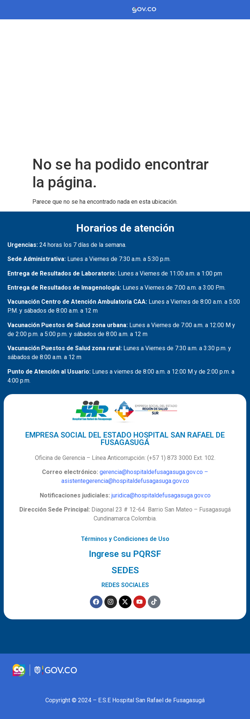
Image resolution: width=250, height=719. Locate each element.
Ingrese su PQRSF (125, 554)
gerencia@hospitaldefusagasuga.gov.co (151, 471)
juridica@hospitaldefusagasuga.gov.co (161, 495)
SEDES (125, 570)
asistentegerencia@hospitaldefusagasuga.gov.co (125, 480)
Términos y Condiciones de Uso (125, 538)
